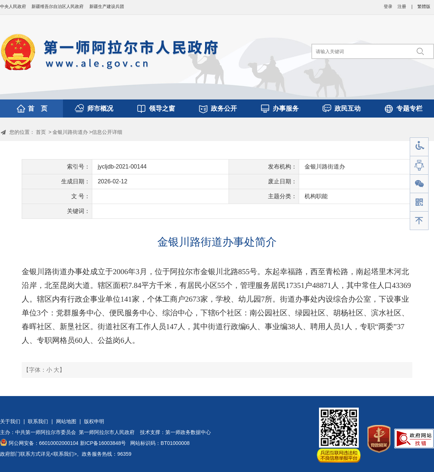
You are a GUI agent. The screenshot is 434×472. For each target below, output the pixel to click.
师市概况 (100, 108)
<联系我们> (64, 454)
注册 (401, 6)
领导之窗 (162, 108)
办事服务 (286, 108)
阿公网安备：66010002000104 (43, 443)
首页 (41, 132)
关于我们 (10, 421)
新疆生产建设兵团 (106, 6)
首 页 (37, 108)
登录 (388, 6)
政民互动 (348, 108)
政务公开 (224, 108)
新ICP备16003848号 (103, 443)
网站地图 (66, 421)
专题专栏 (409, 108)
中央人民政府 (13, 6)
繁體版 (423, 6)
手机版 (419, 202)
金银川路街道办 (70, 132)
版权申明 (94, 421)
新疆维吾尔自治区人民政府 (57, 6)
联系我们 (38, 421)
